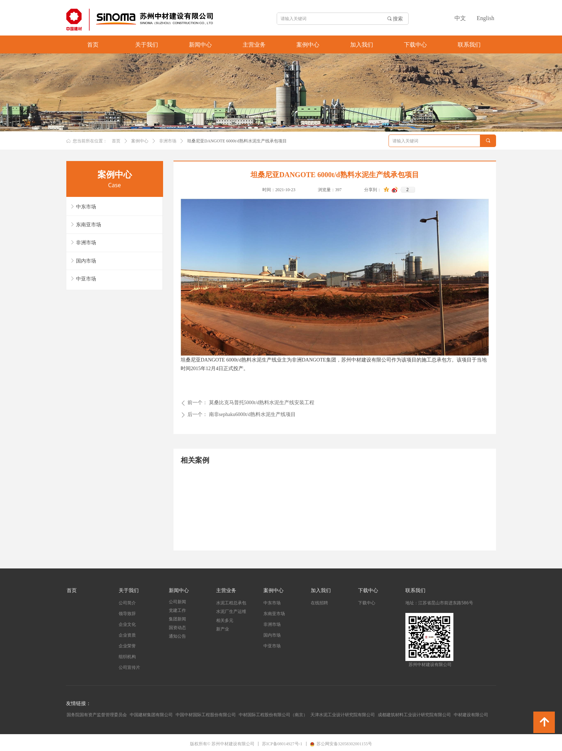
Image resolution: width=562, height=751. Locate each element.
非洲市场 (167, 140)
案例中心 (139, 140)
